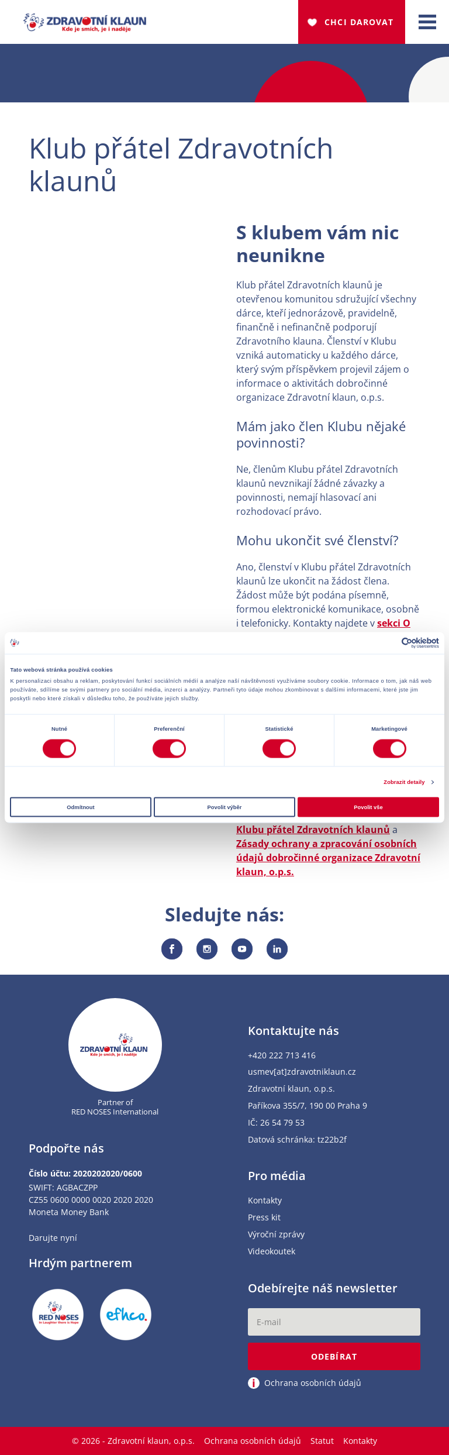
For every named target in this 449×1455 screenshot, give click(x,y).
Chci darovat (358, 21)
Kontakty (265, 1201)
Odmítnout (80, 807)
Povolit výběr (225, 807)
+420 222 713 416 (282, 1056)
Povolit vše (368, 807)
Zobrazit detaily (404, 782)
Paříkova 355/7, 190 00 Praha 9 (307, 1106)
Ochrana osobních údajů (252, 1440)
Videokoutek (271, 1252)
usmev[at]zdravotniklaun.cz (302, 1072)
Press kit (264, 1218)
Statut (322, 1440)
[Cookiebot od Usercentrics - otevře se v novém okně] (388, 642)
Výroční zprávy (276, 1235)
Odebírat (334, 1356)
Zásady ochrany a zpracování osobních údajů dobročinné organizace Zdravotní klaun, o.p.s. (328, 857)
